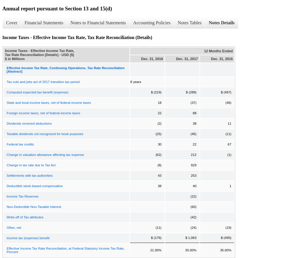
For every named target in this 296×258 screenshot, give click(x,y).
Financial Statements (44, 22)
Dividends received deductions (29, 123)
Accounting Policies (151, 22)
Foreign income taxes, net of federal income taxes (43, 113)
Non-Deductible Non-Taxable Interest (34, 207)
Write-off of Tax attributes (25, 217)
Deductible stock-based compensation (35, 186)
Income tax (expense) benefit (28, 238)
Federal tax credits (20, 144)
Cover (11, 22)
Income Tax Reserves (22, 196)
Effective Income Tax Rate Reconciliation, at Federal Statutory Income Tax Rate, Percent (66, 250)
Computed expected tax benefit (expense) (38, 92)
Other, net (14, 227)
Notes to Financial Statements (98, 22)
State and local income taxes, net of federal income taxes (49, 102)
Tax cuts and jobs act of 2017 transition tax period (43, 82)
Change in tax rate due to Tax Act (31, 165)
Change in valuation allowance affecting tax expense (45, 154)
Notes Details (221, 22)
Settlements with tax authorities (30, 175)
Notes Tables (190, 22)
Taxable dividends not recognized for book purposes (45, 134)
